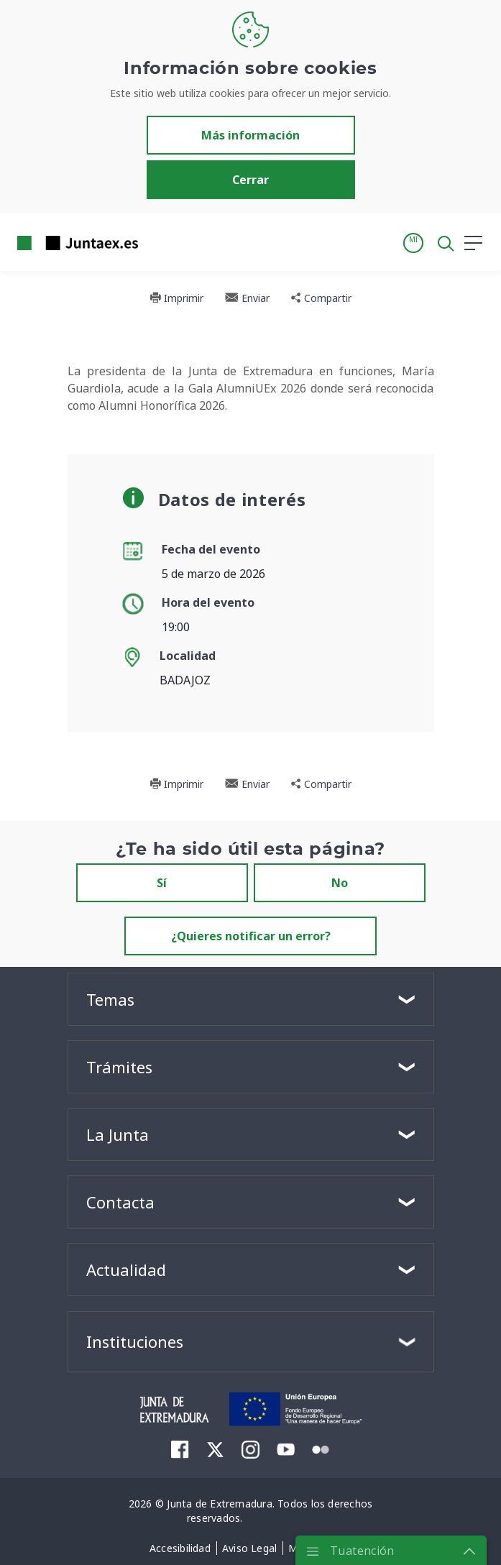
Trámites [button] (119, 1067)
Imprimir (176, 298)
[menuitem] (180, 1448)
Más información (250, 135)
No (339, 883)
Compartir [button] (321, 298)
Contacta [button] (120, 1202)
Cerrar (250, 180)
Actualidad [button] (126, 1269)
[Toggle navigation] (158, 242)
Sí (162, 883)
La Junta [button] (117, 1134)
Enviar (247, 298)
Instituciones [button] (134, 1341)
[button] (413, 243)
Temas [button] (110, 999)
